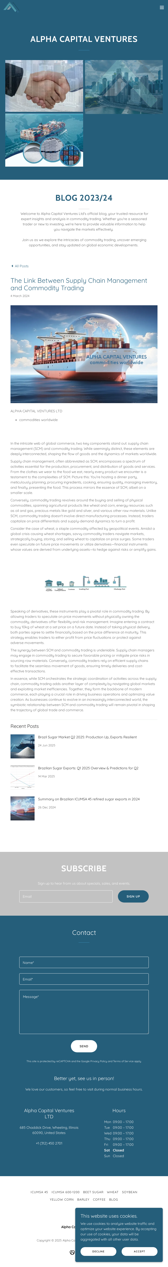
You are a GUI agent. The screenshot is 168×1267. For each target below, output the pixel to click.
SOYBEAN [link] (129, 1192)
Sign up (133, 896)
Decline (98, 1251)
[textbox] (66, 896)
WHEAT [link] (113, 1192)
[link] (12, 7)
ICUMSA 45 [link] (39, 1192)
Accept (139, 1251)
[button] (162, 7)
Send (84, 1046)
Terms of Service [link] (123, 1061)
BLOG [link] (113, 1199)
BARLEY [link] (83, 1199)
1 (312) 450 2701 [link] (50, 1143)
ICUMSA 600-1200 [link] (66, 1192)
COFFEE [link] (99, 1199)
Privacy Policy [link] (98, 1061)
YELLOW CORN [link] (62, 1199)
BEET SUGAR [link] (93, 1192)
